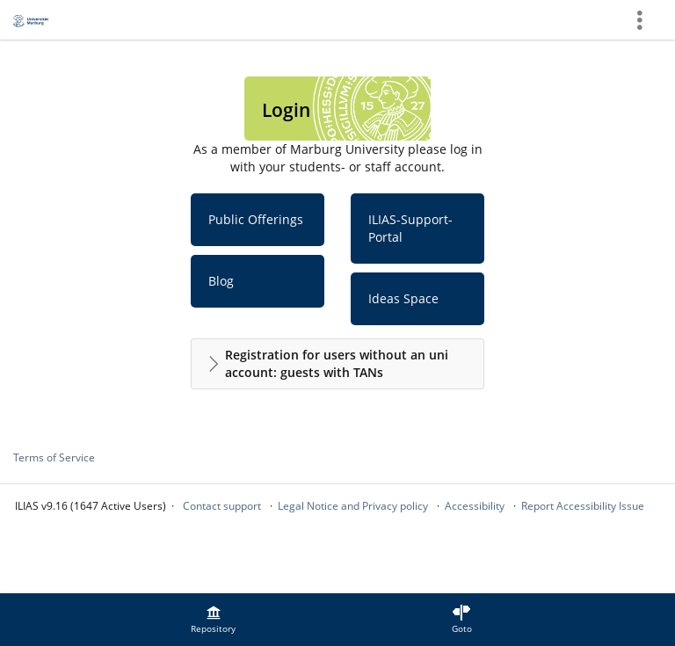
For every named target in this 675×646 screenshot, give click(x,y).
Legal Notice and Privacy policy (353, 505)
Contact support (222, 505)
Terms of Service (54, 457)
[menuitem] (213, 619)
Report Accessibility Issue (582, 505)
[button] (337, 363)
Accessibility (474, 505)
